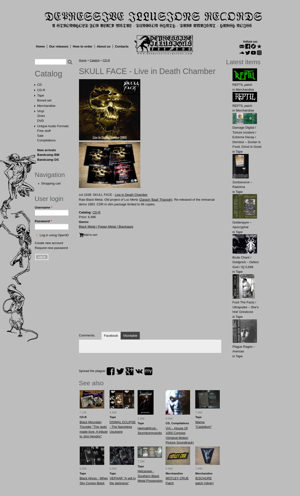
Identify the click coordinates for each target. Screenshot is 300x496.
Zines (41, 116)
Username (43, 207)
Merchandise (46, 106)
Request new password (51, 248)
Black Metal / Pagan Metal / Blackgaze (106, 226)
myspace (148, 371)
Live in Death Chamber (131, 195)
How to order (82, 46)
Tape (40, 95)
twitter (120, 371)
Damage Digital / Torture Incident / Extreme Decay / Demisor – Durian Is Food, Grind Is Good (247, 137)
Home (40, 46)
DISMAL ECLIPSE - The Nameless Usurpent (123, 427)
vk (139, 371)
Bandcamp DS (48, 159)
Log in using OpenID (54, 235)
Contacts (122, 46)
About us (103, 46)
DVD (40, 121)
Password (43, 221)
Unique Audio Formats (53, 126)
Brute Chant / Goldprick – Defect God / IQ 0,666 (246, 262)
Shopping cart (51, 183)
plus (129, 371)
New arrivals (46, 150)
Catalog (48, 73)
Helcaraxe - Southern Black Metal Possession (150, 476)
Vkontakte (130, 335)
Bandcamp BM (48, 155)
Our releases (58, 46)
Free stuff (44, 131)
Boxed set (44, 100)
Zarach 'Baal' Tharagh (155, 199)
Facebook (111, 335)
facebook (111, 371)
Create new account (49, 243)
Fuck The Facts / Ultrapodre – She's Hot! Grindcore (246, 307)
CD (39, 85)
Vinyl (40, 111)
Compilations (46, 140)
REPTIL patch (242, 85)
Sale (40, 135)
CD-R (41, 90)
